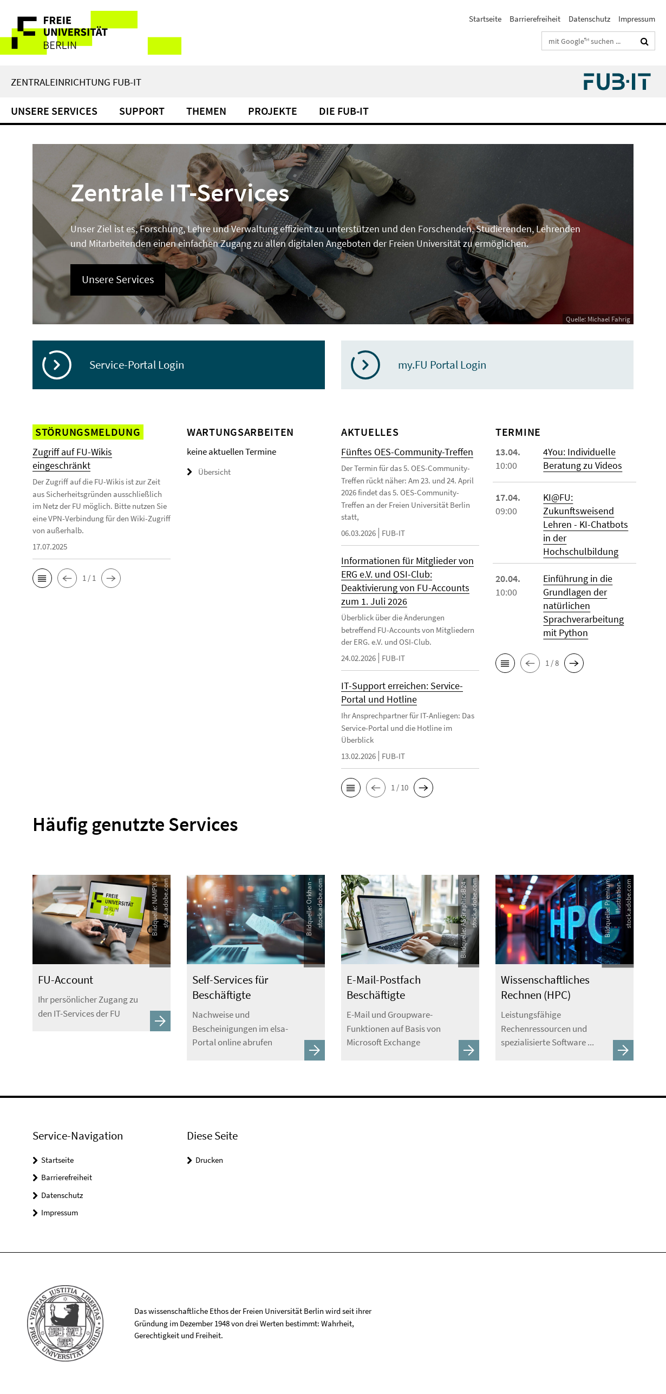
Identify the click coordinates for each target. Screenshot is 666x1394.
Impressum (636, 19)
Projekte (272, 110)
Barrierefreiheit (535, 19)
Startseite (485, 19)
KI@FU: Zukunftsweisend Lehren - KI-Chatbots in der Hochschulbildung (585, 524)
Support (142, 110)
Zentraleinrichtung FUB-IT (76, 81)
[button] (42, 578)
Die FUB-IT (344, 110)
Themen (206, 110)
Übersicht (209, 472)
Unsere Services (54, 110)
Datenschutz (589, 19)
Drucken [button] (209, 1160)
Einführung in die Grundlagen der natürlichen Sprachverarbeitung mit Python (583, 605)
